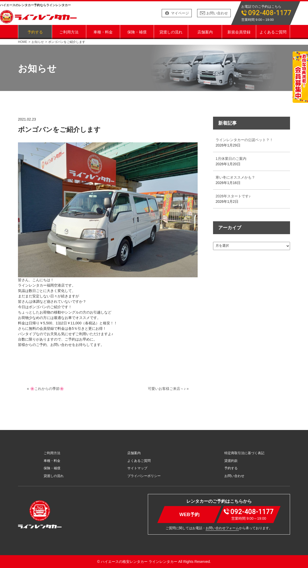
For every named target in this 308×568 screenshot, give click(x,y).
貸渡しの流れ (170, 32)
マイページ (180, 13)
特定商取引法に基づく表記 (244, 453)
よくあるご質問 (272, 32)
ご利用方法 (69, 32)
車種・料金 (103, 32)
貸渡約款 (231, 461)
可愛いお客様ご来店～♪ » (168, 389)
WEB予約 (189, 514)
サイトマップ (137, 468)
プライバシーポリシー (144, 476)
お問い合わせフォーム (222, 528)
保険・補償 (137, 32)
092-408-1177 (269, 13)
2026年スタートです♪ (233, 196)
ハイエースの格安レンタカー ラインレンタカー (139, 562)
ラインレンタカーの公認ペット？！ (244, 140)
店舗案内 (205, 32)
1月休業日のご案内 (231, 159)
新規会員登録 (239, 32)
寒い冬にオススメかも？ (235, 177)
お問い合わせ (217, 13)
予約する (35, 32)
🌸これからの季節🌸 (47, 389)
